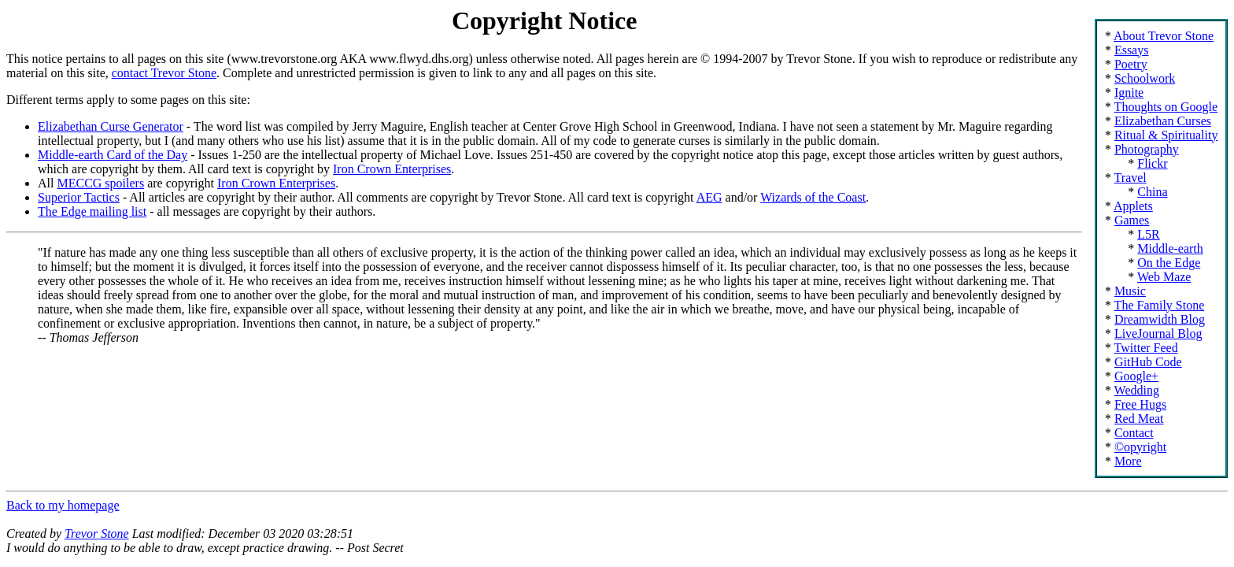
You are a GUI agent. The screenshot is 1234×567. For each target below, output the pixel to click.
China (1152, 191)
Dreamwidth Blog (1159, 319)
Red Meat (1139, 418)
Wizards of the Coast (813, 197)
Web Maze (1164, 277)
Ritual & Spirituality (1166, 135)
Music (1130, 291)
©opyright (1140, 447)
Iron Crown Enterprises (392, 169)
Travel (1130, 177)
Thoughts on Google (1166, 106)
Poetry (1130, 64)
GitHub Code (1148, 362)
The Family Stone (1159, 305)
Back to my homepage (63, 505)
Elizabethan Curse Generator (110, 126)
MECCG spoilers (100, 183)
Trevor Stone (97, 533)
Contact (1134, 432)
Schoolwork (1144, 78)
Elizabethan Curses (1162, 121)
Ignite (1128, 92)
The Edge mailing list (92, 211)
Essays (1131, 50)
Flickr (1152, 163)
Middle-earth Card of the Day (112, 154)
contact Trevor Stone (164, 73)
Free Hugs (1140, 404)
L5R (1148, 234)
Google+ (1136, 376)
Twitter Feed (1146, 347)
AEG (709, 197)
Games (1131, 220)
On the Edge (1168, 262)
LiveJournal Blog (1158, 333)
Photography (1146, 149)
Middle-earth (1170, 248)
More (1128, 461)
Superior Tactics (79, 197)
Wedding (1136, 390)
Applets (1133, 206)
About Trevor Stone (1164, 36)
